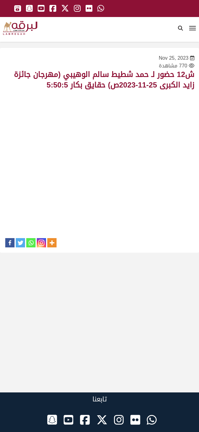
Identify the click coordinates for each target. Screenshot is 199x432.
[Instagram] (41, 242)
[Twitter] (20, 242)
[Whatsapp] (31, 242)
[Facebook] (10, 242)
